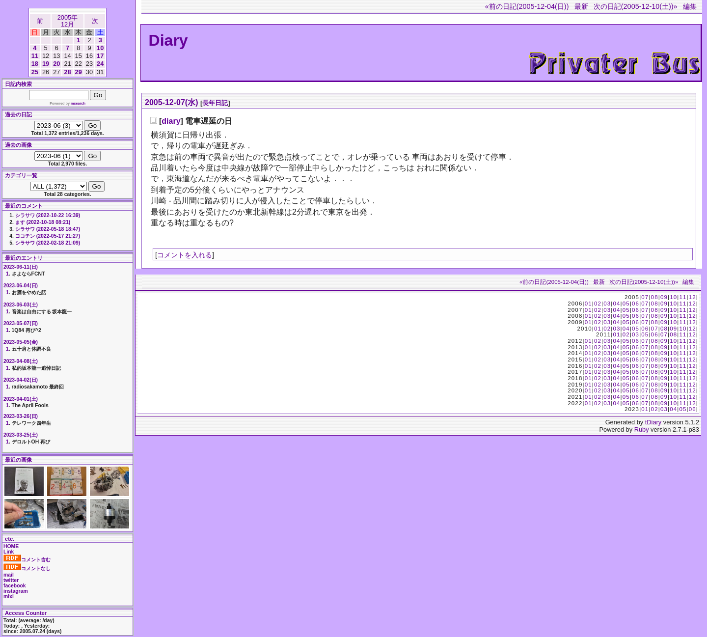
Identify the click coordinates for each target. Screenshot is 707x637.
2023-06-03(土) (20, 304)
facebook (14, 585)
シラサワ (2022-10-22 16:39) (47, 215)
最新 (581, 6)
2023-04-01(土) (20, 399)
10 (100, 48)
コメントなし (27, 568)
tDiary (653, 422)
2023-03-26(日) (20, 416)
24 (100, 63)
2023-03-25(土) (20, 435)
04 (616, 303)
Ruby (641, 429)
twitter (11, 580)
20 (56, 63)
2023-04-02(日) (20, 380)
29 (78, 72)
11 (34, 55)
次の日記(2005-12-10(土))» (636, 6)
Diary (168, 40)
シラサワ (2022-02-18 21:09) (47, 243)
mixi (8, 596)
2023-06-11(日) (20, 267)
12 (692, 297)
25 (34, 72)
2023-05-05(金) (20, 342)
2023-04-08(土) (20, 361)
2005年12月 (67, 21)
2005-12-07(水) (171, 102)
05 (626, 303)
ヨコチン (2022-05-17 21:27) (47, 236)
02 (597, 303)
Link (8, 551)
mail (8, 575)
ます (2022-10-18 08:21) (42, 222)
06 (635, 303)
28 (67, 72)
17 (100, 55)
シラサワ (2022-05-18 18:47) (47, 229)
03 (607, 303)
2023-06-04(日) (20, 285)
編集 (690, 6)
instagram (15, 591)
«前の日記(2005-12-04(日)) (527, 6)
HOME (11, 546)
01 (588, 303)
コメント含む (27, 559)
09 (664, 297)
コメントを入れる (184, 255)
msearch (78, 103)
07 (645, 297)
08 (654, 297)
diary (171, 121)
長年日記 (215, 103)
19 (45, 63)
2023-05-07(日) (20, 323)
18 (34, 63)
